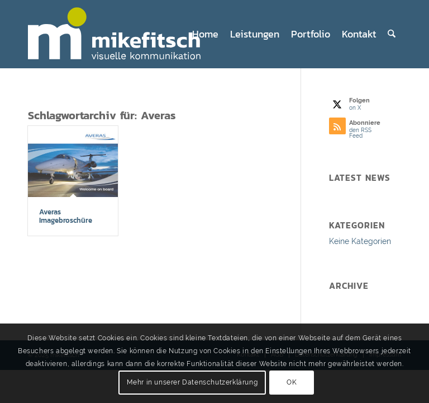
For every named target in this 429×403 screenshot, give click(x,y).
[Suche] (391, 34)
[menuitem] (205, 34)
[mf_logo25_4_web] (124, 34)
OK (292, 382)
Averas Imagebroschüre (65, 216)
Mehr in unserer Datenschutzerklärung (192, 382)
